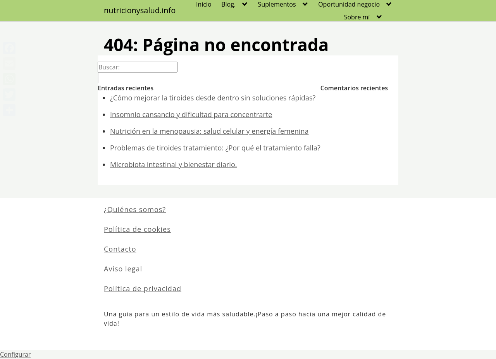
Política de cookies (137, 229)
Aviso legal (123, 268)
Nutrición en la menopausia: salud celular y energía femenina (209, 131)
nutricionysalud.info (140, 10)
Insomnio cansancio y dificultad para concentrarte (191, 114)
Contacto (120, 249)
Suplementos (277, 4)
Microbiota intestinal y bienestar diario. (173, 164)
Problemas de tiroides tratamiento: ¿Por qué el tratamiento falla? (215, 147)
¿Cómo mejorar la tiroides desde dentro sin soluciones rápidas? (212, 97)
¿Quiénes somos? (135, 209)
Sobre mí (357, 17)
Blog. (228, 4)
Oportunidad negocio (349, 4)
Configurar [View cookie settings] (15, 354)
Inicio (204, 4)
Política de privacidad (142, 288)
